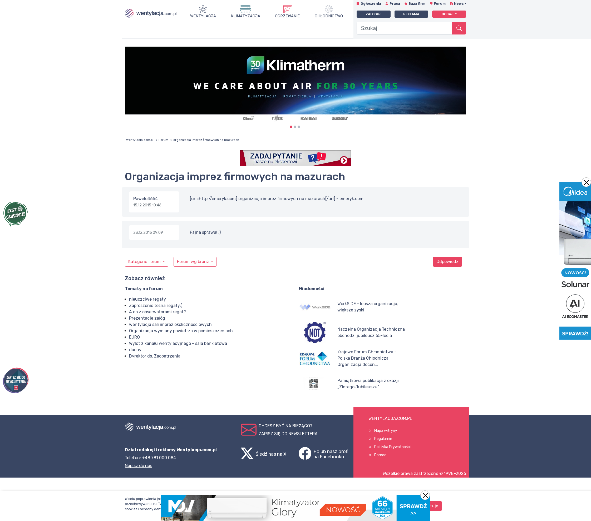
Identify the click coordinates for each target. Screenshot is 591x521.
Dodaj (448, 14)
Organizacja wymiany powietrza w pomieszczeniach (181, 330)
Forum (440, 4)
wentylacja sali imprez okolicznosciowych (170, 324)
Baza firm (416, 4)
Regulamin (383, 438)
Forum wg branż (193, 261)
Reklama (411, 14)
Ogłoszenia (371, 4)
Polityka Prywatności (392, 447)
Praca (395, 4)
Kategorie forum (145, 261)
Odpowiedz (447, 261)
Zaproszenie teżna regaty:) (155, 305)
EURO (134, 337)
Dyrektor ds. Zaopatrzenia (154, 356)
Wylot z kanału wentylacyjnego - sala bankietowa (178, 343)
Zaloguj (374, 14)
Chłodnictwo (329, 16)
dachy (135, 349)
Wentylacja (203, 16)
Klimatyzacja (245, 16)
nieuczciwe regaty (147, 299)
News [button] (459, 4)
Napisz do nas (138, 465)
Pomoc (380, 455)
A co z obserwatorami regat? (157, 311)
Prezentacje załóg (147, 318)
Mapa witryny (385, 430)
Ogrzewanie (287, 16)
